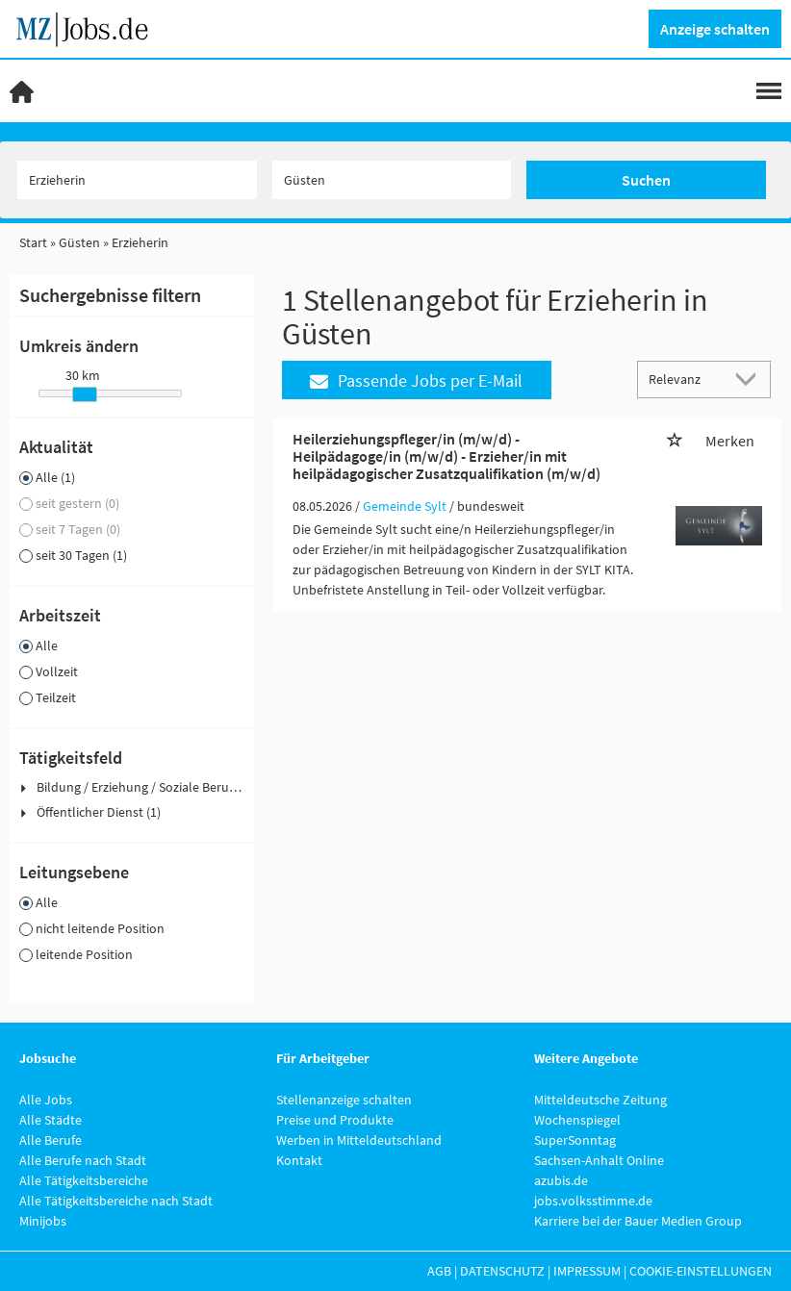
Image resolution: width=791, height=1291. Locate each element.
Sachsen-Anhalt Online (599, 1160)
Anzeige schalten (715, 28)
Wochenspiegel (577, 1119)
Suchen (646, 180)
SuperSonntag (575, 1140)
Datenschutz (502, 1270)
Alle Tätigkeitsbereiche (83, 1180)
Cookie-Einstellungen (700, 1270)
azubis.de (561, 1180)
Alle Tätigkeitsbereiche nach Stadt (116, 1200)
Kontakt (299, 1160)
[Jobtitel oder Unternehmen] (137, 180)
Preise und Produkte (335, 1119)
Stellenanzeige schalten (344, 1099)
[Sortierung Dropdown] (750, 378)
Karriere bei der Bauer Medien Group (638, 1220)
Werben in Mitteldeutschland (359, 1140)
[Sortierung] (685, 378)
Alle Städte (50, 1119)
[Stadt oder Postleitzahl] (392, 180)
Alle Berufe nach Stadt (82, 1160)
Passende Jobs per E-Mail (416, 380)
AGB (439, 1270)
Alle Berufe (50, 1140)
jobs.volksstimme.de (593, 1200)
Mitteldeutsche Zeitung (600, 1099)
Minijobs (42, 1220)
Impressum (587, 1270)
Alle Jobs (45, 1099)
